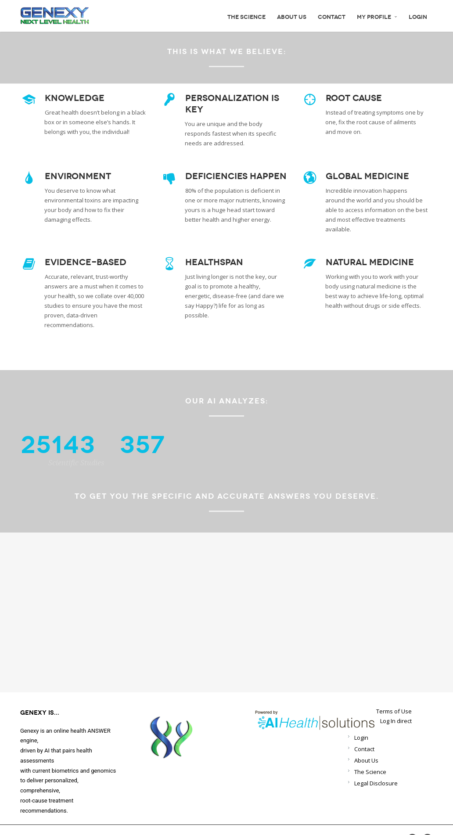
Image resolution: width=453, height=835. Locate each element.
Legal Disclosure (376, 783)
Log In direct (396, 721)
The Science (370, 772)
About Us (291, 17)
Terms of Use (394, 711)
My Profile (377, 17)
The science (246, 17)
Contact (331, 17)
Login (418, 17)
